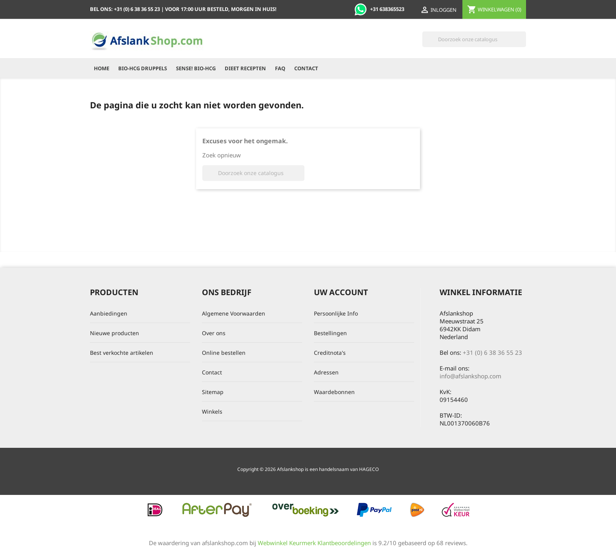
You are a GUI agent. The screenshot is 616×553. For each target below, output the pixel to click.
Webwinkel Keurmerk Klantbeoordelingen (314, 543)
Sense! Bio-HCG (196, 68)
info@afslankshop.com (470, 376)
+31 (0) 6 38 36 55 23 (492, 352)
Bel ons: (125, 9)
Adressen (326, 372)
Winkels (212, 411)
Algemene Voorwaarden (233, 313)
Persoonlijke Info (336, 313)
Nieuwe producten (114, 333)
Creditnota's (330, 352)
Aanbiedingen (108, 313)
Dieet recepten (245, 68)
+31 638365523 (379, 9)
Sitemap (213, 392)
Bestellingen (330, 333)
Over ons (214, 333)
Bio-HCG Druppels (142, 68)
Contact (306, 68)
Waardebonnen (334, 392)
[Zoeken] (474, 39)
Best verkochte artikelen (121, 352)
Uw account (341, 292)
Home (101, 68)
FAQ (280, 68)
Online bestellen (224, 352)
